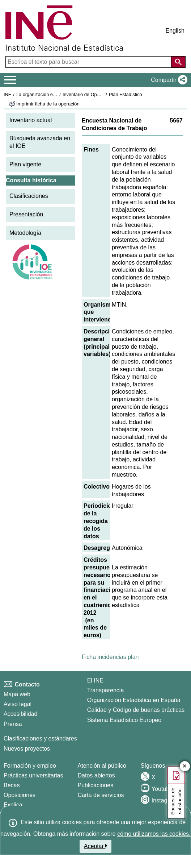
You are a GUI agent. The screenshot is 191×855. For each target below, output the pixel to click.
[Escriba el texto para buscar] (89, 62)
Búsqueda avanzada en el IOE (39, 142)
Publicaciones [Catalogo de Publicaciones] (96, 785)
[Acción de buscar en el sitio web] (178, 62)
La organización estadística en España (56, 94)
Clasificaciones (28, 196)
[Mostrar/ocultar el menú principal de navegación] (10, 80)
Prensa (13, 724)
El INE (95, 680)
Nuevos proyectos (27, 749)
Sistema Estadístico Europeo (124, 720)
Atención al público (102, 766)
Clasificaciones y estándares (40, 738)
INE (7, 94)
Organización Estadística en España (134, 700)
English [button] (175, 31)
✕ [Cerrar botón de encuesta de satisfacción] (185, 766)
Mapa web (17, 694)
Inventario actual (30, 120)
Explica (13, 805)
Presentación (26, 214)
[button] (167, 80)
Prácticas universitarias (33, 775)
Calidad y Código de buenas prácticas (136, 710)
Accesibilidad (20, 714)
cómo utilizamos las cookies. (154, 834)
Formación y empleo (30, 766)
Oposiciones (19, 795)
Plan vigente (25, 164)
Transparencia (105, 690)
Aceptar (95, 846)
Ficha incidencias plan (110, 657)
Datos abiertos (96, 775)
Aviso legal (17, 704)
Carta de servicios (101, 795)
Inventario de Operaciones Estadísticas (103, 94)
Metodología (25, 233)
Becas (12, 785)
